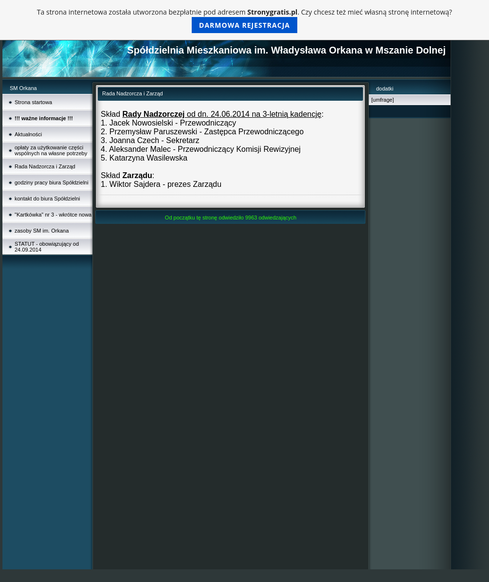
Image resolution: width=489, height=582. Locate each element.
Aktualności (28, 134)
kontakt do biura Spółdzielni (47, 198)
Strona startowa (33, 102)
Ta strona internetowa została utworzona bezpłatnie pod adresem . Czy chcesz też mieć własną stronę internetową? (244, 20)
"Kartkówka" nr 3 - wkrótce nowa (53, 215)
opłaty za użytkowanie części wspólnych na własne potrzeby (51, 150)
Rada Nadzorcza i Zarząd (45, 166)
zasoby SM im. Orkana (42, 231)
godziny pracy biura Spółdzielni (52, 182)
